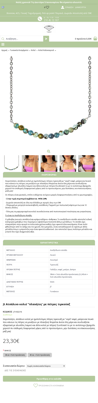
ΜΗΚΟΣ (8, 350)
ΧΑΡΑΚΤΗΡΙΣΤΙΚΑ (49, 242)
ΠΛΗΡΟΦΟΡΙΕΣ (49, 174)
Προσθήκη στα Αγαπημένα (51, 385)
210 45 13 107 (51, 20)
